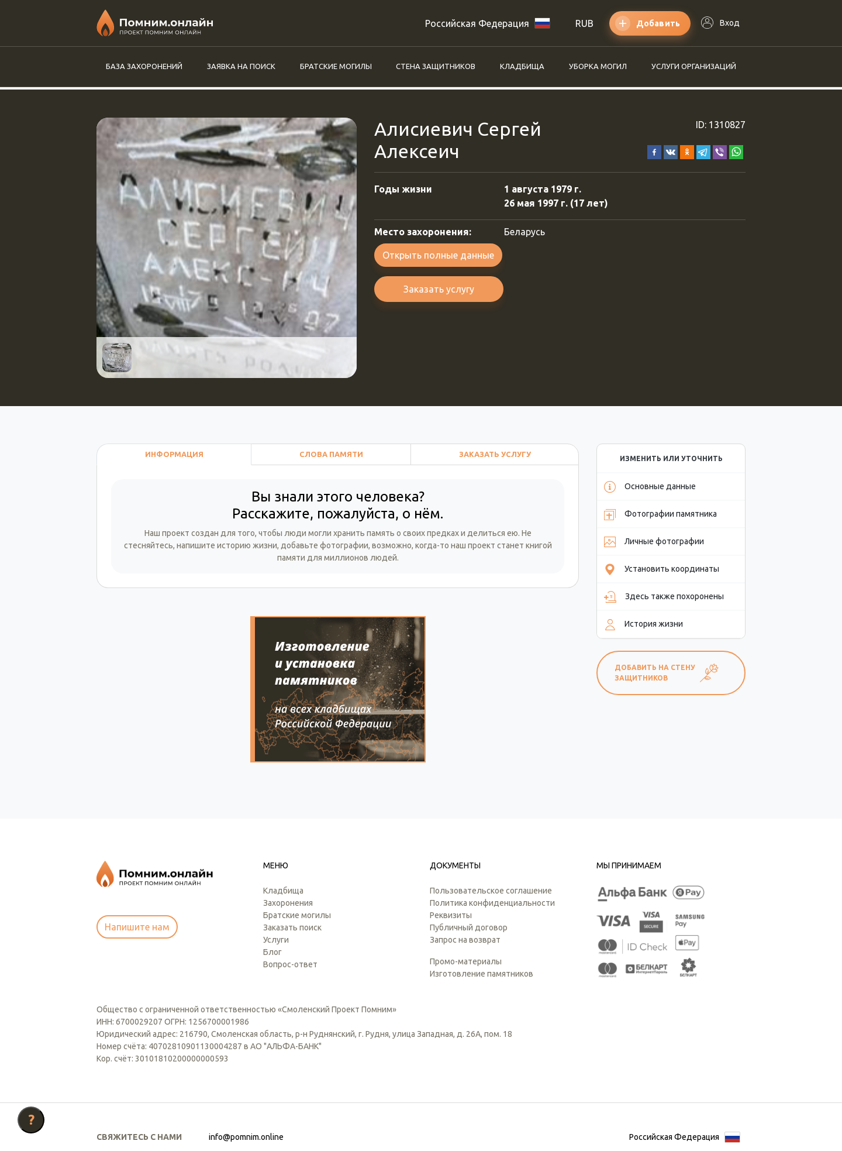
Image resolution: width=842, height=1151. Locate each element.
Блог (272, 896)
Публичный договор (469, 871)
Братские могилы (336, 66)
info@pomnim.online (246, 1080)
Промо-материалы (466, 905)
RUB (584, 23)
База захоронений (144, 66)
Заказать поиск (292, 871)
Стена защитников (435, 66)
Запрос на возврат (465, 883)
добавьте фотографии (324, 545)
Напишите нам (137, 871)
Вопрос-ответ (290, 908)
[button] (654, 151)
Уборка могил (598, 66)
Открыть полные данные (438, 255)
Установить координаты (661, 569)
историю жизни (247, 545)
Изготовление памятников (481, 917)
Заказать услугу (438, 289)
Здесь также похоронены (664, 597)
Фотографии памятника (660, 514)
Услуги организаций (693, 66)
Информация (174, 454)
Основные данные (650, 487)
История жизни (643, 624)
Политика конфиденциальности (492, 846)
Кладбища (522, 66)
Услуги (276, 883)
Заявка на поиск (241, 66)
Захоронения (288, 846)
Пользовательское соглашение (491, 834)
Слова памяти (331, 454)
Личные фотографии (654, 542)
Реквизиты (451, 859)
